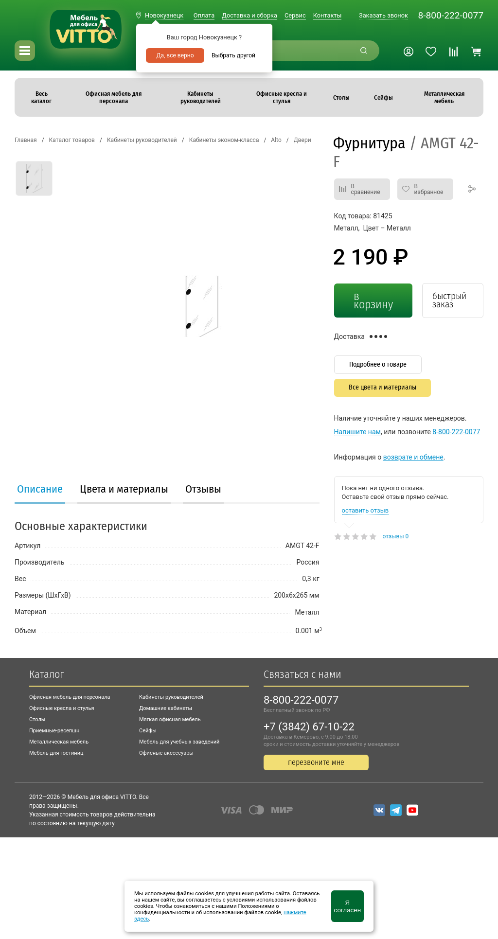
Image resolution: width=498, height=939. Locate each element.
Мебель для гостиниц (56, 753)
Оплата (204, 15)
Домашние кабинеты (165, 708)
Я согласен (347, 906)
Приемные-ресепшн (54, 730)
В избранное (429, 189)
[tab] (40, 490)
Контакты (327, 15)
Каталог (46, 674)
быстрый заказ (449, 300)
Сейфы (148, 730)
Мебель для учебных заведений (179, 742)
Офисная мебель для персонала (69, 697)
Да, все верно (175, 55)
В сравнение (365, 189)
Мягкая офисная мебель (170, 719)
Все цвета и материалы (382, 387)
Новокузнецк (164, 15)
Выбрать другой (233, 55)
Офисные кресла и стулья (61, 708)
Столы (37, 719)
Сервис (295, 15)
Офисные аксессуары (166, 753)
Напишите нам (357, 432)
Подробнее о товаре (378, 364)
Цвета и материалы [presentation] (124, 489)
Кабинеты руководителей (171, 697)
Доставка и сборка (249, 15)
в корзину (373, 300)
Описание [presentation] (40, 489)
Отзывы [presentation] (203, 489)
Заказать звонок (383, 15)
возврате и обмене (413, 457)
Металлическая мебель (59, 742)
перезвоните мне (316, 762)
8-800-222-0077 (450, 15)
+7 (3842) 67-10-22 (309, 727)
